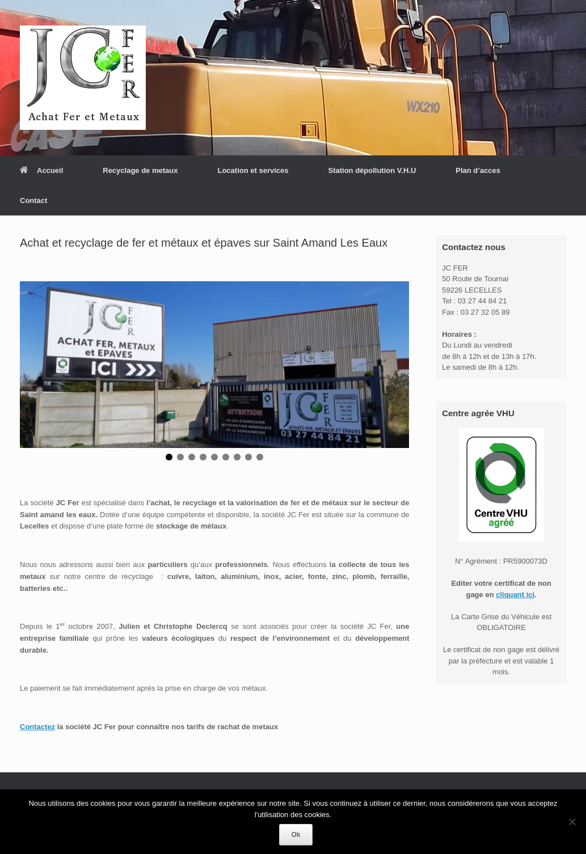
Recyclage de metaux (140, 170)
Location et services (252, 170)
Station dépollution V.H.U (372, 170)
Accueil (41, 170)
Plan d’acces (478, 170)
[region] (214, 376)
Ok (295, 835)
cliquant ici (515, 594)
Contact (33, 200)
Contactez (37, 726)
